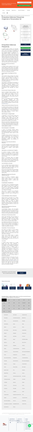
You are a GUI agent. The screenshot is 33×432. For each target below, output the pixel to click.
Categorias (7, 17)
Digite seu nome (25, 30)
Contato (3, 14)
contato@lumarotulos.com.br (21, 424)
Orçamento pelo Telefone (26, 53)
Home (3, 17)
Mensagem (25, 39)
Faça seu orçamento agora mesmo (24, 3)
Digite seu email (25, 33)
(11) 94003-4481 (20, 423)
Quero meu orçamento (22, 274)
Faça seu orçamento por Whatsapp (24, 7)
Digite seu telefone (25, 36)
